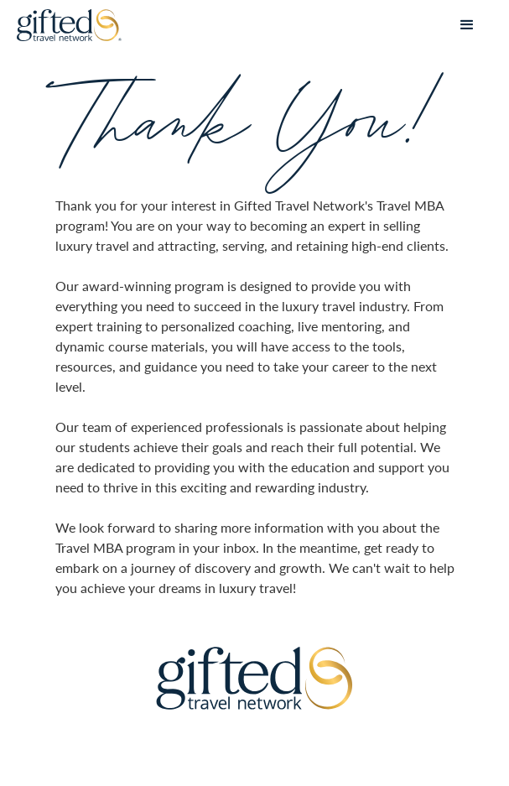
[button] (467, 25)
